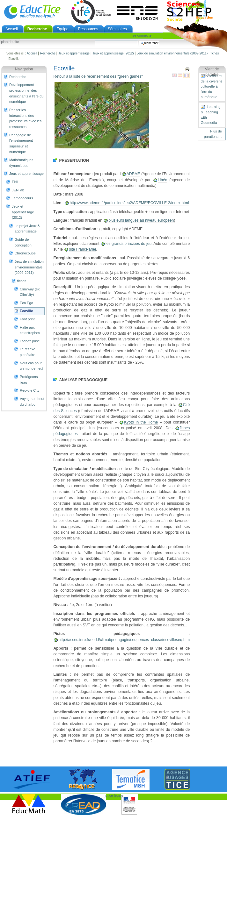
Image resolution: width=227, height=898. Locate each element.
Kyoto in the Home (141, 422)
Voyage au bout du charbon (32, 401)
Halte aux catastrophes (30, 330)
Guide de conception (23, 242)
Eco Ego (26, 303)
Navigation (24, 69)
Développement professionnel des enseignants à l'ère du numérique (26, 93)
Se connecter (143, 35)
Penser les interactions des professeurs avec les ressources (25, 118)
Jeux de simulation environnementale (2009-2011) (172, 53)
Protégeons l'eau (29, 379)
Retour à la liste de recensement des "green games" (98, 76)
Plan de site (10, 42)
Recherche (37, 29)
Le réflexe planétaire (27, 352)
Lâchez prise (30, 341)
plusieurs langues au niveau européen (141, 220)
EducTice (32, 11)
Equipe (62, 29)
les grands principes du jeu (128, 243)
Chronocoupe (25, 253)
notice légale (113, 795)
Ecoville (26, 311)
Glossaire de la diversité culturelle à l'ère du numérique (211, 86)
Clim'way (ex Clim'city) (30, 292)
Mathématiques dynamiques (21, 162)
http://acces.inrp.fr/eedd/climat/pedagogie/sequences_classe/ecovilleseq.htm (124, 640)
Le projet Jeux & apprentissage (27, 228)
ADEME (133, 174)
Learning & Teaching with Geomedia (210, 114)
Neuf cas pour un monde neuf (31, 366)
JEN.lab (18, 190)
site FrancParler (82, 249)
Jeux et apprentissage (74, 53)
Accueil (11, 29)
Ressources (88, 29)
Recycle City (29, 390)
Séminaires (117, 29)
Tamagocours (22, 198)
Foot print (27, 319)
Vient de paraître (212, 72)
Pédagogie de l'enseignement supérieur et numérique (21, 143)
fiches (214, 53)
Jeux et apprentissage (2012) (113, 53)
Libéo (162, 180)
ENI (15, 182)
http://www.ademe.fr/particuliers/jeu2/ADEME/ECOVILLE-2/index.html (129, 203)
